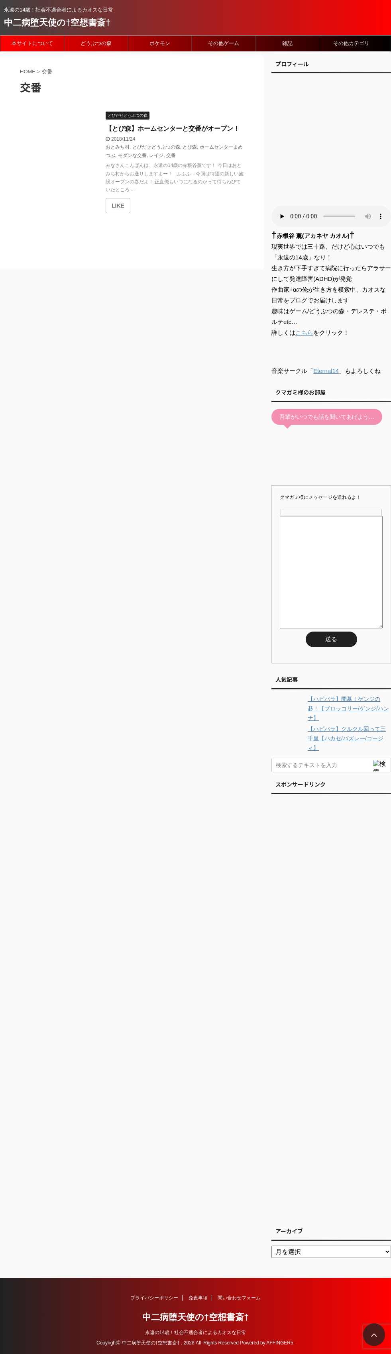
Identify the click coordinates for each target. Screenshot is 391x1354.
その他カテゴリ (351, 43)
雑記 (287, 43)
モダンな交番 (132, 155)
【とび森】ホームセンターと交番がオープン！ (173, 128)
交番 (171, 155)
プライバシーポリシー (154, 1298)
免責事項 (198, 1298)
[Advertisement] (331, 1008)
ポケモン (159, 43)
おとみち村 (118, 147)
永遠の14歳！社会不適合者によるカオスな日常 (195, 1332)
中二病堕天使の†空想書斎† (57, 22)
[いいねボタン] (118, 205)
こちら (304, 332)
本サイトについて (32, 43)
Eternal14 (326, 370)
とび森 (190, 147)
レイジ (156, 155)
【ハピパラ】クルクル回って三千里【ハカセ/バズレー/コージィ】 (347, 738)
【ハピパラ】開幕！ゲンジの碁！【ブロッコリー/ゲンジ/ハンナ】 (348, 708)
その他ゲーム (223, 43)
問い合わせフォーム (239, 1298)
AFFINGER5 (279, 1343)
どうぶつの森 (96, 43)
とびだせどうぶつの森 (156, 147)
